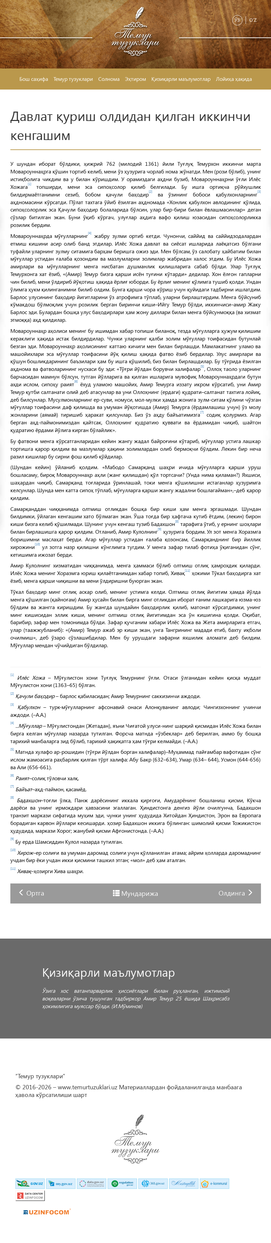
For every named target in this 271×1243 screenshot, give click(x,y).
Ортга (35, 892)
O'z (253, 20)
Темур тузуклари (73, 79)
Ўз (237, 20)
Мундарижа (139, 892)
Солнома (109, 79)
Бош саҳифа (33, 79)
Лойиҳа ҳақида (234, 79)
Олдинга (233, 892)
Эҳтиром (135, 79)
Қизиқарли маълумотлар (181, 79)
